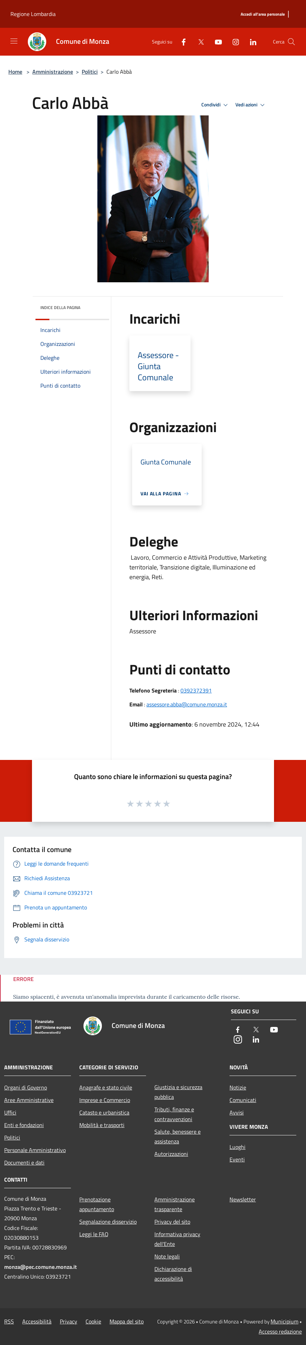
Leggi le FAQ (93, 1234)
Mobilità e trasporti (101, 1125)
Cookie (93, 1321)
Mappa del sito (127, 1321)
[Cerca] (291, 42)
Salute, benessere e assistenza (177, 1136)
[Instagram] (233, 41)
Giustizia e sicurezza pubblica (178, 1092)
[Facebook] (181, 41)
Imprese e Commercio (104, 1100)
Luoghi (237, 1147)
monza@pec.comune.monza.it (40, 1267)
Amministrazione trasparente (174, 1204)
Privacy (68, 1321)
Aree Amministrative (29, 1100)
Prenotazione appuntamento (96, 1204)
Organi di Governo (25, 1087)
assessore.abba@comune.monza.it (186, 704)
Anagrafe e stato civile (105, 1087)
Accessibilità (36, 1321)
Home (15, 71)
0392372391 (196, 690)
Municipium (284, 1321)
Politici (90, 71)
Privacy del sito (172, 1221)
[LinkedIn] (250, 41)
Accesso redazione (280, 1331)
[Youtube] (216, 41)
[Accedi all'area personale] (263, 14)
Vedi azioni (251, 105)
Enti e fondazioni (24, 1125)
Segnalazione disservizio (108, 1221)
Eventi (237, 1159)
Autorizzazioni (171, 1154)
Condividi (215, 105)
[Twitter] (198, 41)
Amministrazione (52, 71)
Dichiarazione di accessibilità (173, 1274)
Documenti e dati (24, 1162)
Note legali (167, 1256)
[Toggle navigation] (14, 41)
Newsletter (243, 1199)
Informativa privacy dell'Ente (177, 1239)
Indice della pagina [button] (60, 307)
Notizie (238, 1087)
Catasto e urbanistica (104, 1112)
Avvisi (237, 1112)
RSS (9, 1321)
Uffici (10, 1112)
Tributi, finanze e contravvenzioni (174, 1114)
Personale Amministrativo (35, 1150)
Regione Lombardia (33, 14)
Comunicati (243, 1100)
